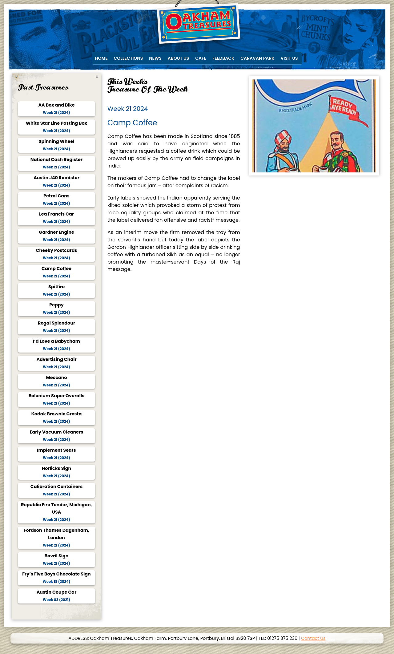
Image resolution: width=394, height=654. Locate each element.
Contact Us (313, 638)
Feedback (223, 58)
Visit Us (289, 58)
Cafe (200, 58)
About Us (178, 58)
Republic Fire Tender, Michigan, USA (56, 512)
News (155, 58)
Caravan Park (257, 58)
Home (101, 58)
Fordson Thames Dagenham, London (57, 537)
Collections (128, 58)
